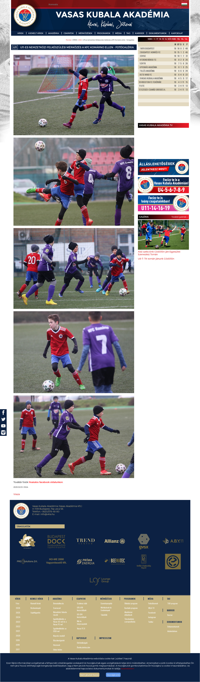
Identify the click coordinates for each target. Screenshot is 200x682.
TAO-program (172, 603)
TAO (128, 33)
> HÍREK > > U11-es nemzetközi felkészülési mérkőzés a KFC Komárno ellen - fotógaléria (100, 40)
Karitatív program (131, 608)
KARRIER (139, 33)
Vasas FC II (81, 628)
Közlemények (36, 608)
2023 (80, 40)
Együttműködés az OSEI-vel (60, 629)
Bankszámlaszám (83, 647)
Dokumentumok (173, 626)
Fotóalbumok (153, 603)
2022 (18, 626)
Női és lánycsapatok (82, 622)
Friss (17, 603)
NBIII (150, 39)
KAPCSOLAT (177, 33)
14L (186, 39)
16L (182, 39)
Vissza (16, 494)
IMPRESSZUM (105, 638)
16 (160, 39)
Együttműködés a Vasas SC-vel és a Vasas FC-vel (60, 622)
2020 (18, 635)
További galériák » (179, 217)
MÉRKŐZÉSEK (85, 33)
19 (154, 39)
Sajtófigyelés (35, 612)
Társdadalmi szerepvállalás (129, 620)
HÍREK (20, 33)
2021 (18, 631)
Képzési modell (59, 635)
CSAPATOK (69, 33)
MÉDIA (118, 33)
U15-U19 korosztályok (81, 609)
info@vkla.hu (48, 514)
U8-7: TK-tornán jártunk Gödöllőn (156, 258)
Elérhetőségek (82, 642)
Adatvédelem (127, 668)
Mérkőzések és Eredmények (106, 609)
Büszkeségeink (58, 640)
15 (163, 39)
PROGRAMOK (103, 33)
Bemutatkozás (58, 603)
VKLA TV (151, 608)
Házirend (56, 645)
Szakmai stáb (82, 603)
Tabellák (104, 614)
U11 (15, 47)
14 (166, 39)
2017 (18, 649)
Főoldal (68, 40)
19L (178, 39)
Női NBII (172, 39)
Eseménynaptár (106, 603)
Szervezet (57, 608)
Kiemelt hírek (36, 603)
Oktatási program (130, 603)
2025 (18, 612)
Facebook (152, 612)
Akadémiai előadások (128, 613)
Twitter (150, 621)
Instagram (152, 617)
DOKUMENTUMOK (158, 33)
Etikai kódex (57, 649)
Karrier (170, 615)
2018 (18, 644)
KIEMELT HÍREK (35, 33)
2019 (18, 640)
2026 (18, 608)
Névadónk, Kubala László (60, 613)
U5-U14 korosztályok (81, 615)
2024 (18, 617)
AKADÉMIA (53, 33)
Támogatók (23, 526)
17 (157, 39)
